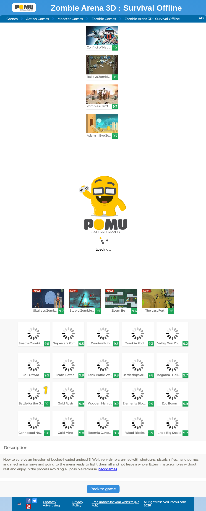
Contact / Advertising (51, 503)
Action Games (37, 19)
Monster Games (70, 19)
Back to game (103, 489)
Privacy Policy (77, 503)
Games (12, 19)
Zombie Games (103, 19)
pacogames (107, 469)
